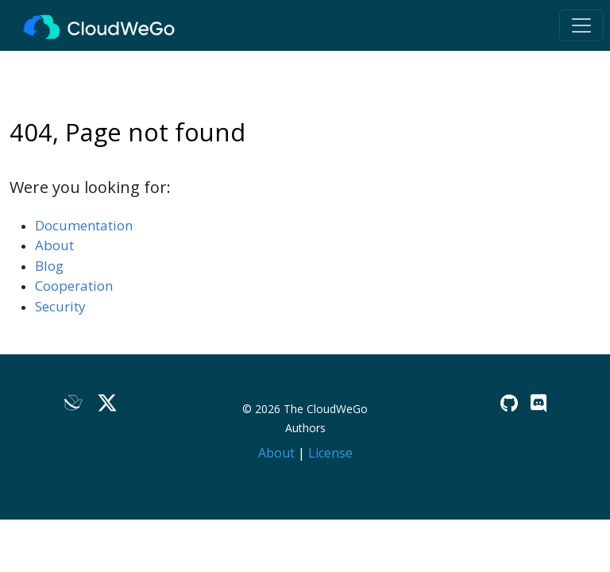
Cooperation (74, 285)
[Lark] (74, 404)
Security (60, 306)
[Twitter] (107, 404)
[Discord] (538, 403)
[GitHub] (509, 403)
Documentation (84, 225)
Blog (49, 266)
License (330, 453)
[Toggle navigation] (581, 25)
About (54, 245)
